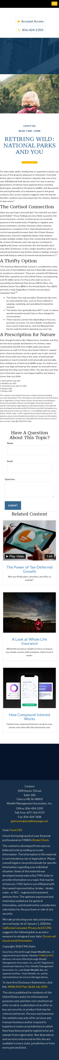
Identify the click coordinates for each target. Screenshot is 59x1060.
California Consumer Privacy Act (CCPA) (26, 928)
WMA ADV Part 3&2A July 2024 (27, 986)
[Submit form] (13, 505)
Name (10, 443)
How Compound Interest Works (29, 716)
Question (10, 479)
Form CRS (16, 830)
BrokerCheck (40, 840)
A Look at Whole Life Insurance (29, 641)
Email (10, 461)
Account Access (31, 21)
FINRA (42, 955)
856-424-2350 (30, 30)
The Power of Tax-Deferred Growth (29, 569)
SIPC (51, 955)
